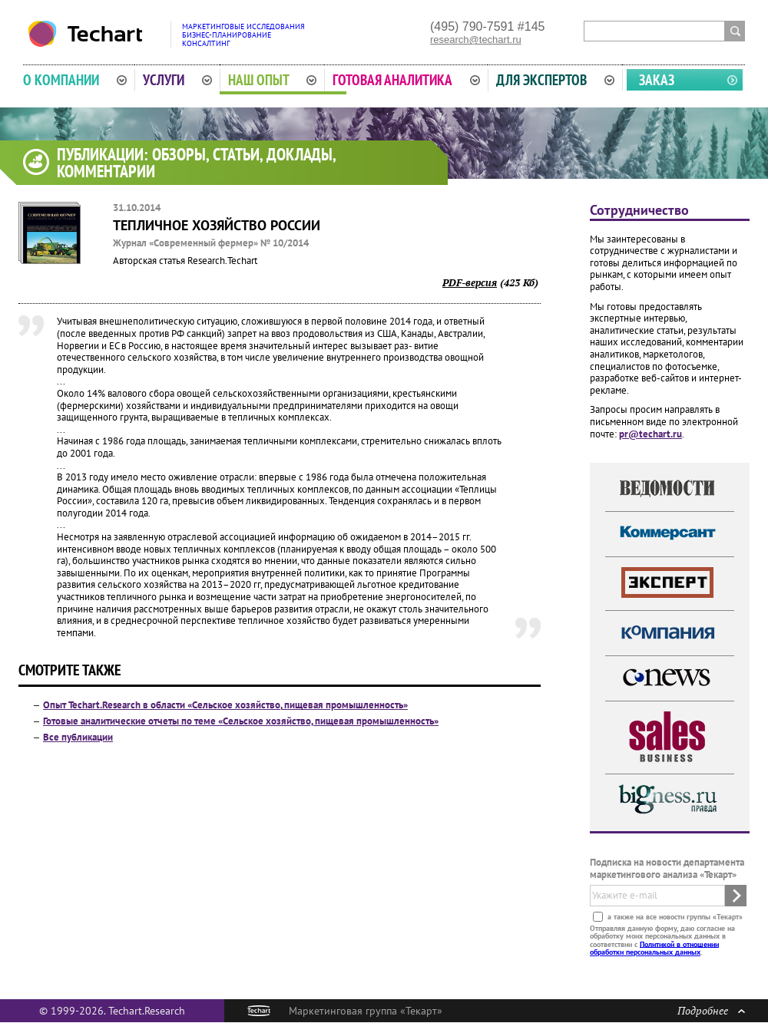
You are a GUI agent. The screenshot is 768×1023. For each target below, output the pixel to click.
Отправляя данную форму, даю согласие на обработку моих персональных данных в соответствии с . (662, 939)
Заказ (656, 80)
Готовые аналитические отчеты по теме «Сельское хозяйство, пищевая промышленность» (241, 721)
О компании (75, 80)
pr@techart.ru (650, 434)
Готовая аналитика (406, 80)
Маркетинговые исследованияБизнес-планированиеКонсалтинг (243, 34)
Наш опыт (272, 80)
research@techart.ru (475, 39)
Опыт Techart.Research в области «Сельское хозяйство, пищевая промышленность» (225, 704)
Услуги (177, 80)
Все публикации (78, 737)
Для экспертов (555, 80)
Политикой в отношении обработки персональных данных (654, 947)
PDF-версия (469, 282)
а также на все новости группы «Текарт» (674, 916)
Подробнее (711, 1010)
